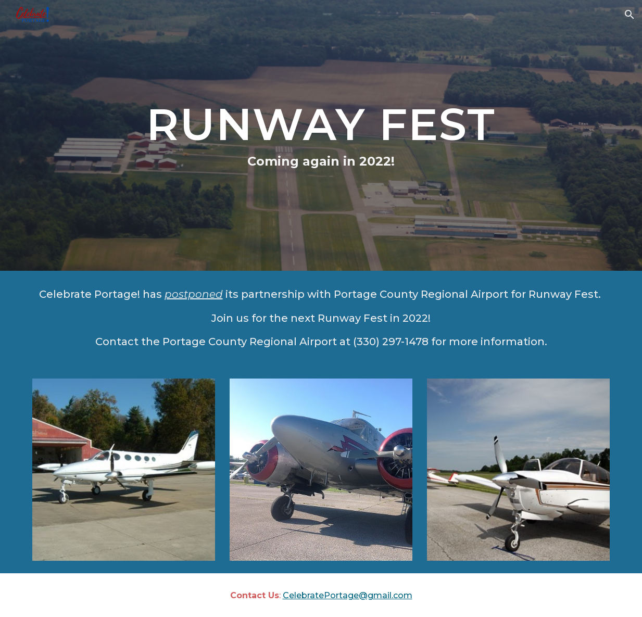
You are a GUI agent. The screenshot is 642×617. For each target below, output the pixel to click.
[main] (321, 135)
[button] (629, 14)
